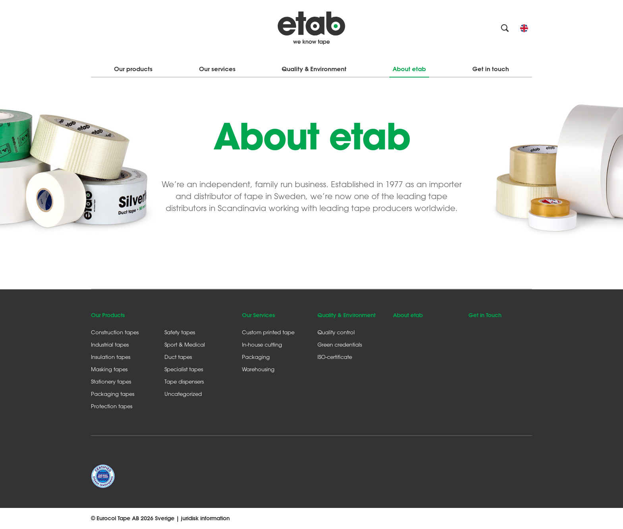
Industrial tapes (110, 344)
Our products (133, 69)
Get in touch (490, 69)
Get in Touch (484, 315)
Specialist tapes (183, 369)
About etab (409, 69)
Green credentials (339, 344)
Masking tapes (109, 369)
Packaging (256, 356)
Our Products (108, 315)
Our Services (258, 315)
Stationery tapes (111, 381)
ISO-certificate (334, 356)
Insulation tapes (110, 356)
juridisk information (205, 518)
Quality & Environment (314, 69)
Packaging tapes (112, 393)
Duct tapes (178, 356)
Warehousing (258, 369)
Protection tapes (111, 406)
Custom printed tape (268, 332)
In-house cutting (262, 344)
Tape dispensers (184, 381)
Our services (217, 69)
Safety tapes (179, 332)
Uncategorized (183, 393)
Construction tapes (115, 332)
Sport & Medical (184, 344)
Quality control (336, 332)
